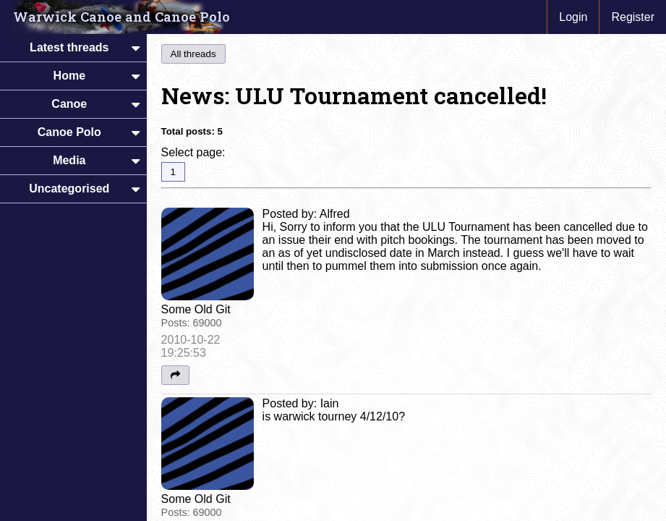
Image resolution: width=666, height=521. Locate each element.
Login (573, 17)
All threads (193, 53)
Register (632, 17)
